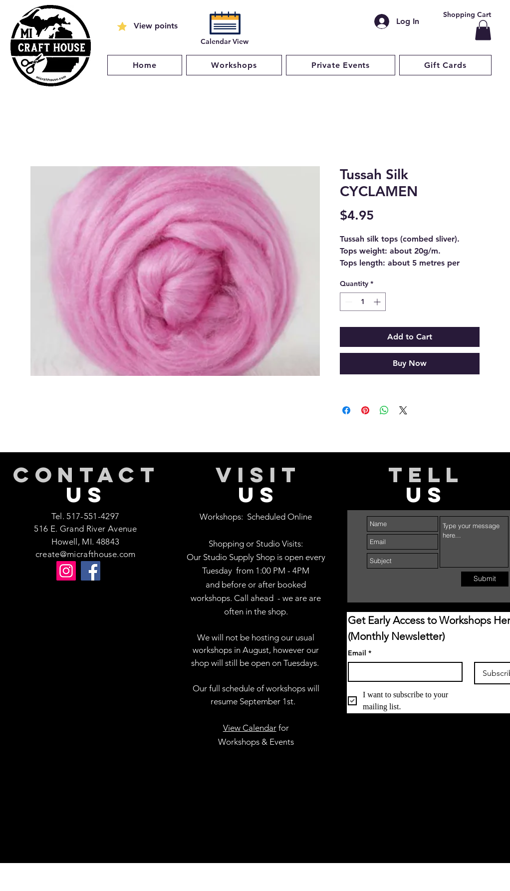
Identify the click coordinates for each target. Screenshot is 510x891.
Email (359, 653)
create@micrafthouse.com (85, 554)
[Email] (402, 672)
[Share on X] (403, 410)
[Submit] (485, 579)
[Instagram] (66, 571)
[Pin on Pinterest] (365, 410)
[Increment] (378, 301)
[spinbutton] (363, 301)
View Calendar (249, 728)
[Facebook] (90, 571)
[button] (483, 30)
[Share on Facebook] (346, 410)
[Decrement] (347, 301)
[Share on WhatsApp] (384, 410)
